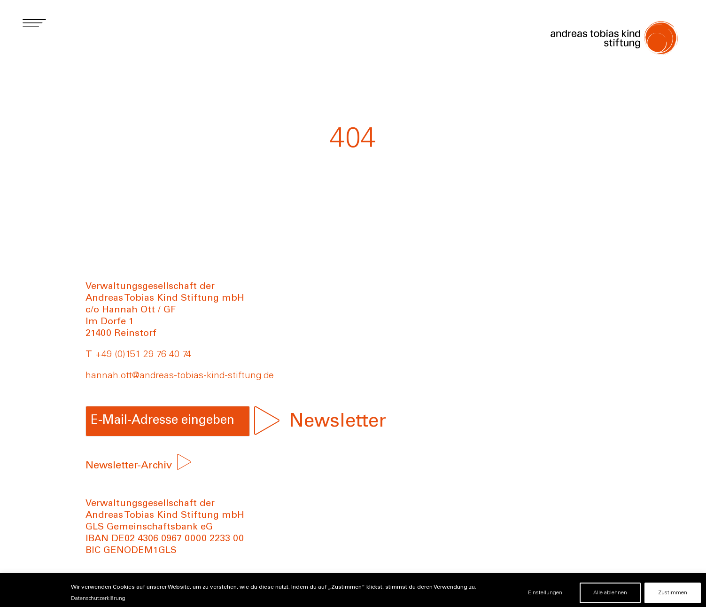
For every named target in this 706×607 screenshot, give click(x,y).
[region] (353, 590)
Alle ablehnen (610, 593)
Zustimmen (672, 593)
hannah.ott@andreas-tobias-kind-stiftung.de (179, 376)
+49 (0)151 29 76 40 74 (143, 355)
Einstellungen (545, 593)
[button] (34, 22)
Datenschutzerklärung (98, 598)
